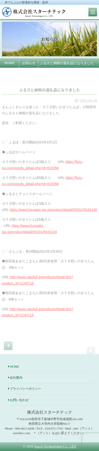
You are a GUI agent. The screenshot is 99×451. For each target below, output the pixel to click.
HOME (14, 366)
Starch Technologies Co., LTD (55, 446)
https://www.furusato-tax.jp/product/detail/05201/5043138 (53, 213)
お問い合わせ (19, 400)
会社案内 (16, 377)
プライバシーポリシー (25, 388)
